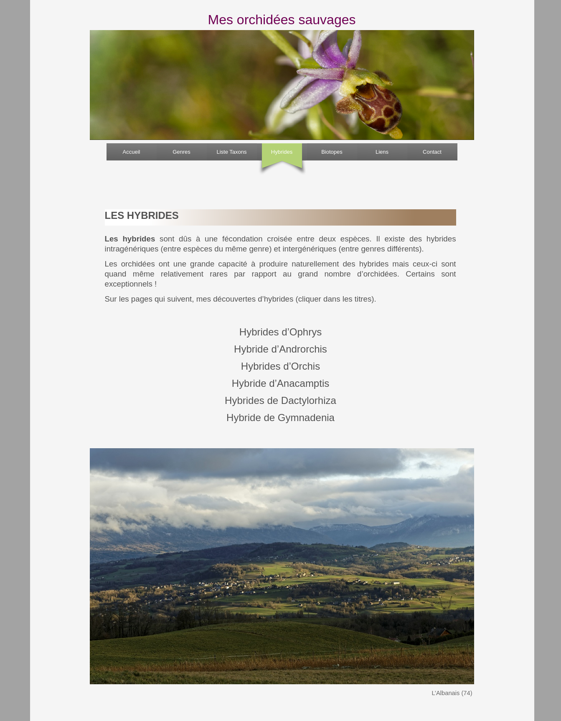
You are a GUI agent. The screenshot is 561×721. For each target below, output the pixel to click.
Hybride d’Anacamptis (280, 383)
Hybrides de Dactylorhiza (280, 400)
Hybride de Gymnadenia (280, 417)
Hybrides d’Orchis (280, 366)
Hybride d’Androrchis (280, 349)
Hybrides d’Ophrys (280, 332)
